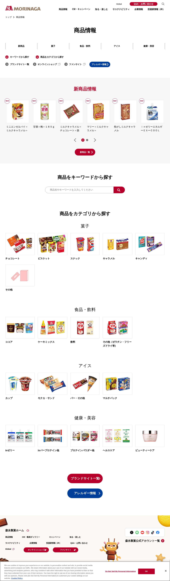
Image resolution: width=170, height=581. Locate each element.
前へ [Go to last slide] (75, 140)
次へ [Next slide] (95, 140)
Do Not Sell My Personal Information (120, 571)
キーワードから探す (19, 57)
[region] (85, 571)
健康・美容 (148, 46)
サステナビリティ (12, 546)
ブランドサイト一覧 (19, 64)
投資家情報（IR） (53, 546)
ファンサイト (77, 64)
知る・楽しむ (75, 540)
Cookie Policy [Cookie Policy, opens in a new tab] (17, 578)
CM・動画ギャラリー (31, 540)
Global (121, 4)
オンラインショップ (49, 64)
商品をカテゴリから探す (52, 57)
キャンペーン (54, 540)
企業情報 (33, 546)
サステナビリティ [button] (121, 9)
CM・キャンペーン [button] (81, 9)
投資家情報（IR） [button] (156, 9)
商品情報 (9, 540)
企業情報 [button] (138, 9)
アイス (117, 46)
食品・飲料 (85, 46)
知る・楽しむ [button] (101, 9)
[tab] (82, 140)
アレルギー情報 (103, 64)
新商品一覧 (85, 152)
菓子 (53, 46)
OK (146, 571)
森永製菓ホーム (14, 533)
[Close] (166, 571)
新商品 (21, 46)
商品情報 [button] (63, 9)
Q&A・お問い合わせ (143, 4)
